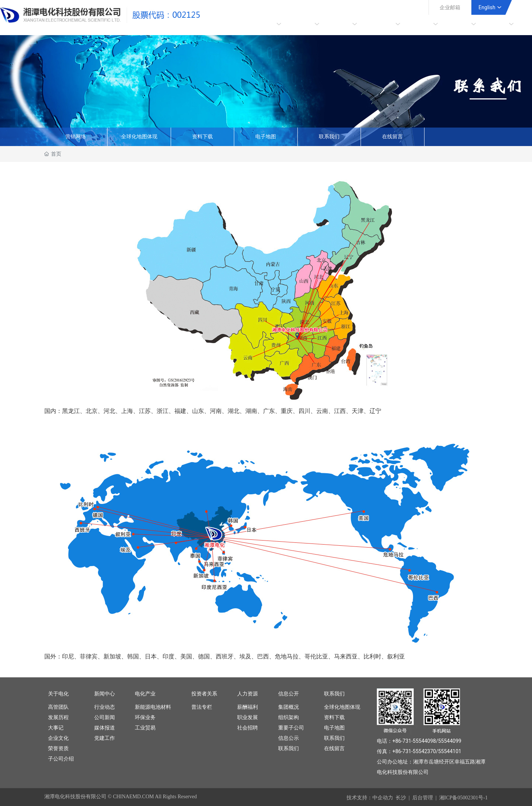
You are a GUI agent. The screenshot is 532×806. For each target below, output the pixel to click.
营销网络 (75, 136)
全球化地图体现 (139, 136)
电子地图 (265, 136)
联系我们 (329, 136)
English (486, 7)
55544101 (449, 751)
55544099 (449, 741)
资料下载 (202, 136)
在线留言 (392, 136)
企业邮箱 (450, 7)
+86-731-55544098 (414, 741)
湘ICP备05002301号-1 (463, 797)
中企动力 (382, 797)
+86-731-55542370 (414, 751)
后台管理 (422, 797)
